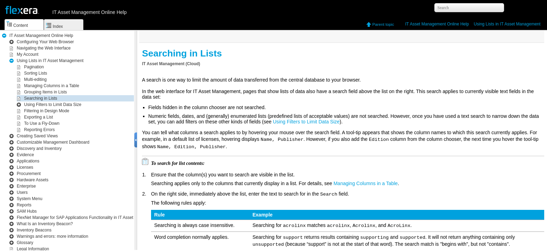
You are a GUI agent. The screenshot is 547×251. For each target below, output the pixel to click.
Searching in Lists (40, 98)
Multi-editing (35, 79)
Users (22, 192)
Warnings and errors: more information (52, 236)
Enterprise (26, 186)
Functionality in (88, 217)
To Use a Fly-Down (41, 123)
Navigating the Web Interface (44, 48)
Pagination (34, 66)
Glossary (25, 242)
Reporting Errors (39, 129)
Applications (28, 161)
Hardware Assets (32, 179)
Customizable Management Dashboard (53, 142)
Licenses (25, 167)
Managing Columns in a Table (51, 85)
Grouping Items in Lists (45, 92)
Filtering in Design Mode (46, 110)
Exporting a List (38, 117)
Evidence (25, 154)
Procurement (29, 173)
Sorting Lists (35, 73)
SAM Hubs (27, 211)
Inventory (39, 148)
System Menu (29, 198)
